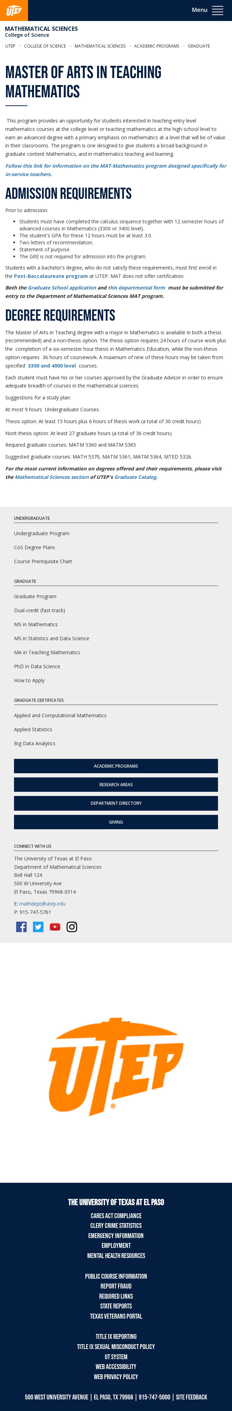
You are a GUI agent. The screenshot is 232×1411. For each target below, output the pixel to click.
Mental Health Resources (116, 1256)
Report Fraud (116, 1286)
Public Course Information (116, 1276)
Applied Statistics (33, 729)
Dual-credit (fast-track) (39, 610)
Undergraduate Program (41, 533)
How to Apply (29, 680)
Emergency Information (116, 1236)
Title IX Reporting (116, 1337)
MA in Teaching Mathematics (47, 652)
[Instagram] (71, 927)
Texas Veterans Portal (116, 1316)
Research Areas (116, 785)
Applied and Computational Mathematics (60, 715)
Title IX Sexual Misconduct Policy (116, 1347)
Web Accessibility (116, 1367)
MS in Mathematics (36, 624)
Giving (116, 822)
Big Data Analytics (34, 743)
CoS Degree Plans (34, 547)
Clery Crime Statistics (116, 1226)
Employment (116, 1246)
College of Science (27, 35)
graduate (198, 46)
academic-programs (156, 46)
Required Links (116, 1296)
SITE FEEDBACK (191, 1397)
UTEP (10, 46)
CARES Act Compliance (116, 1216)
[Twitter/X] (38, 927)
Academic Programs (116, 766)
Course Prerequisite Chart (43, 561)
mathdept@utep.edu (42, 903)
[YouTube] (55, 927)
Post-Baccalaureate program (51, 276)
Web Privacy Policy (116, 1377)
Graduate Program (35, 596)
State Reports (116, 1306)
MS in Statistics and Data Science (51, 638)
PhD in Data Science (37, 666)
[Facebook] (21, 927)
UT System (116, 1357)
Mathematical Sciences (41, 29)
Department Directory (116, 803)
